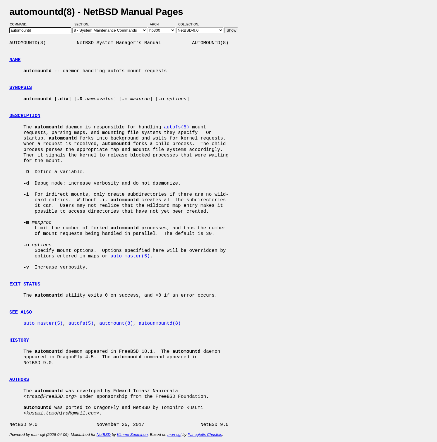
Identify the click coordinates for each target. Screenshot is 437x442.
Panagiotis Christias (205, 434)
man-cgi (174, 434)
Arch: (157, 24)
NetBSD (104, 434)
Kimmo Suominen (132, 434)
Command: (20, 24)
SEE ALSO (20, 312)
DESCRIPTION (24, 116)
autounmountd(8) (160, 323)
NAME (14, 60)
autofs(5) (176, 127)
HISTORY (19, 340)
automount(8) (116, 323)
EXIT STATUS (24, 284)
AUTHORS (19, 379)
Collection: (188, 24)
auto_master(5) (130, 256)
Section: (83, 24)
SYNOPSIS (20, 88)
